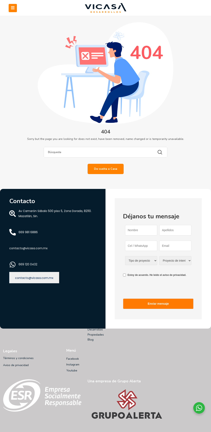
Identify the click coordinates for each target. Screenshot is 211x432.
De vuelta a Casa (105, 169)
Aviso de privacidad (16, 365)
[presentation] (154, 290)
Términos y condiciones (18, 358)
